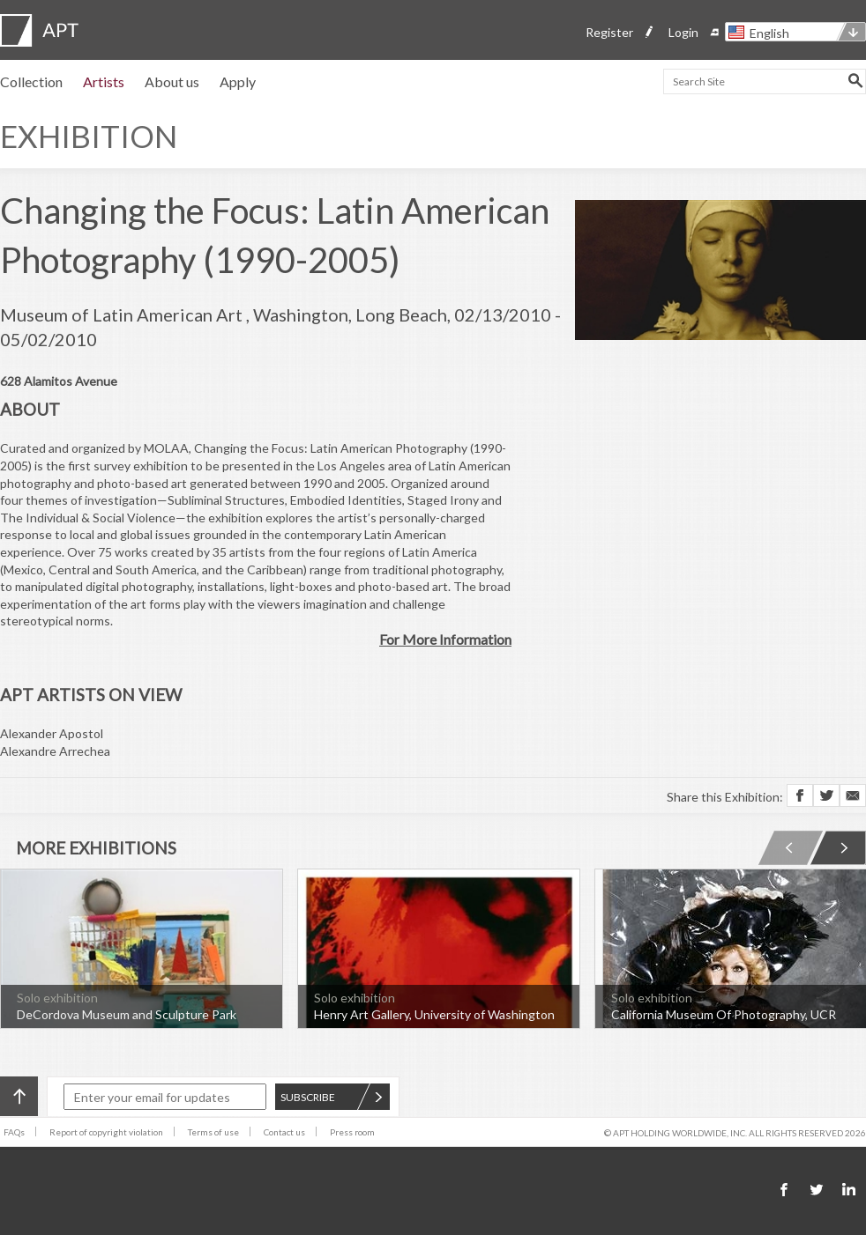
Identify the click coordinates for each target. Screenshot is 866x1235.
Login (683, 32)
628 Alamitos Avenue (58, 380)
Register (609, 32)
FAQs (14, 1132)
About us (172, 81)
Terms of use (213, 1132)
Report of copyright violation (106, 1132)
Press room (352, 1132)
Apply (238, 81)
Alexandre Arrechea (55, 750)
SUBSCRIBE (331, 1097)
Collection (31, 81)
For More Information (445, 639)
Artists (103, 81)
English (769, 33)
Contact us (284, 1132)
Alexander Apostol (51, 733)
